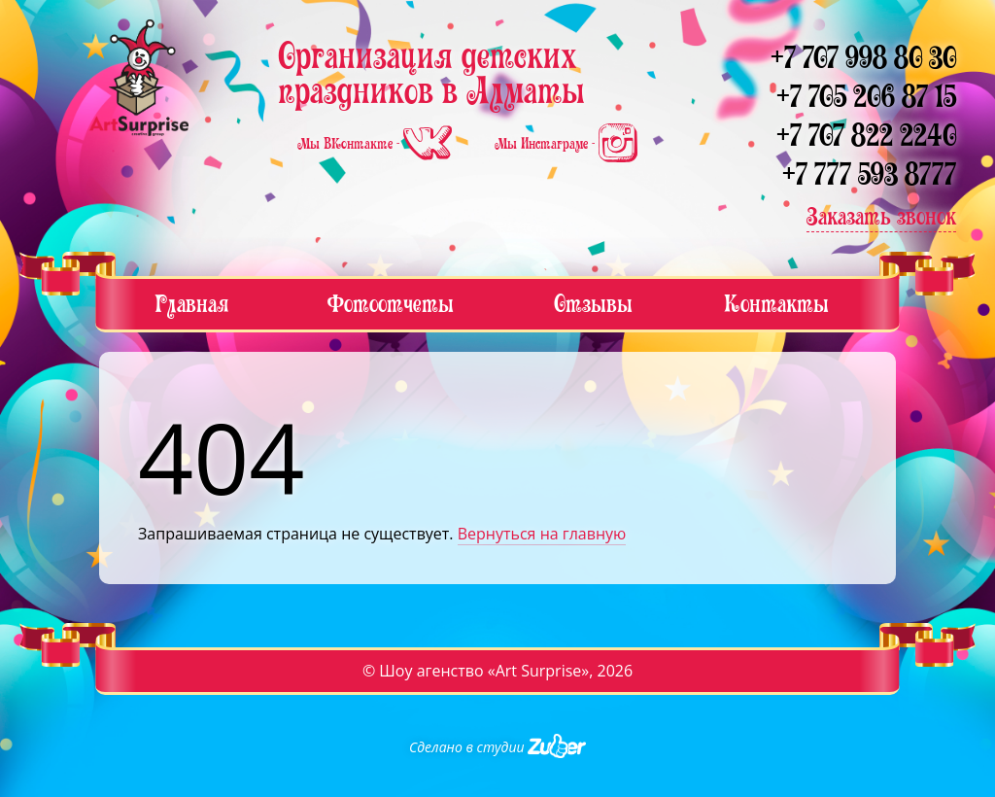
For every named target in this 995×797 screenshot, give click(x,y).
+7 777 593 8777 (869, 174)
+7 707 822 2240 (866, 136)
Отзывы (593, 304)
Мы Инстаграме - (566, 144)
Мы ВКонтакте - (376, 144)
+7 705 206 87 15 (866, 97)
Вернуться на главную (542, 533)
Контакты (776, 304)
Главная (191, 304)
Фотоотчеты (390, 304)
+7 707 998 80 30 (863, 58)
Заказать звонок (881, 216)
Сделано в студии (497, 747)
